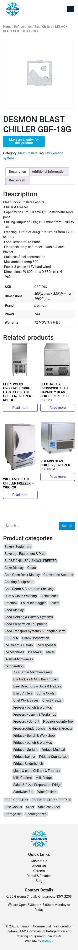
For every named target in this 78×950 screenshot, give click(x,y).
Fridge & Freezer (60, 728)
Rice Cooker (13, 807)
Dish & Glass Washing (21, 596)
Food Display (14, 610)
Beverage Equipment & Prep (25, 554)
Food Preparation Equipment (26, 624)
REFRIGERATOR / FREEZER (51, 800)
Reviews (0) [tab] (17, 180)
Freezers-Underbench (29, 728)
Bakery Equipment (18, 547)
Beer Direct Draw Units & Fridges (37, 686)
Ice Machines (14, 652)
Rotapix (47, 941)
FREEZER (11, 638)
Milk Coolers (22, 778)
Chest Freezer (52, 700)
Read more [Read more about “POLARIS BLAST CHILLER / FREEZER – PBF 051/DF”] (58, 477)
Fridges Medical (53, 750)
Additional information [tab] (48, 172)
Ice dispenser (46, 645)
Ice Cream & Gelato (19, 645)
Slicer (30, 807)
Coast (31, 568)
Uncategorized (36, 814)
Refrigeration (23, 27)
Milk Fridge (44, 778)
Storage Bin (13, 814)
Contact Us (39, 861)
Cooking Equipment (19, 582)
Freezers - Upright (26, 721)
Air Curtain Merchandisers (32, 672)
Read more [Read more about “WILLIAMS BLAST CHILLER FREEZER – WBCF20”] (20, 495)
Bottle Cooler (46, 693)
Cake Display (14, 568)
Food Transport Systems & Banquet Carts (35, 631)
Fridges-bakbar (24, 757)
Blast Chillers (43, 27)
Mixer (50, 652)
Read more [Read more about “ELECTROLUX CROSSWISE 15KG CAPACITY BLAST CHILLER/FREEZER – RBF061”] (58, 408)
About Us (39, 866)
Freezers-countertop (58, 721)
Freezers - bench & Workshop (34, 714)
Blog (39, 881)
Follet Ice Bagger (33, 603)
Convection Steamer (58, 575)
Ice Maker (35, 652)
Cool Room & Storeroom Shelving (29, 589)
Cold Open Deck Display (22, 575)
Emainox (11, 603)
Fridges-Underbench (28, 764)
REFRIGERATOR (16, 800)
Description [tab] (17, 172)
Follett (54, 603)
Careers (39, 871)
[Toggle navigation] (70, 9)
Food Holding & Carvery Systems (29, 617)
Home (7, 27)
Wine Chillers (46, 792)
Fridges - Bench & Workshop (34, 736)
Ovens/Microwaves (19, 659)
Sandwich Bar (23, 792)
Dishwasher (49, 596)
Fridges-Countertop (53, 757)
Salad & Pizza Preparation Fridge (37, 785)
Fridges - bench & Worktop (32, 743)
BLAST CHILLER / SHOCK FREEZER (31, 561)
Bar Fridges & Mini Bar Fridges (35, 679)
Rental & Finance (39, 876)
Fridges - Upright (25, 750)
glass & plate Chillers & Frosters (36, 771)
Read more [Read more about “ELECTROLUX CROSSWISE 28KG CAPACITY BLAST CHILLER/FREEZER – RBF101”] (20, 408)
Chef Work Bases (26, 700)
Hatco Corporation (35, 638)
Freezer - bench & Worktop (32, 707)
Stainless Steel (49, 807)
